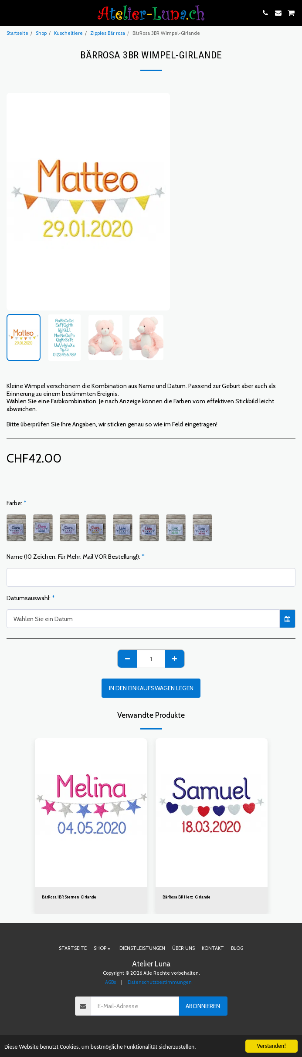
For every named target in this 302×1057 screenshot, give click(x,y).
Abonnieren (203, 1006)
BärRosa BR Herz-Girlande (186, 897)
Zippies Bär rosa (107, 33)
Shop (41, 33)
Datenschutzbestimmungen (160, 982)
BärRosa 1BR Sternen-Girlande (69, 897)
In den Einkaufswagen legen (151, 688)
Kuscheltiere (68, 33)
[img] (91, 813)
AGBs (110, 982)
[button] (9, 12)
